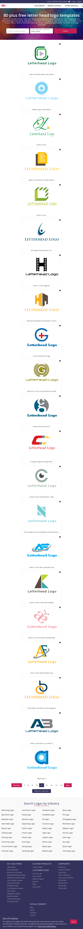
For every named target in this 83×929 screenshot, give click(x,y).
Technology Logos (69, 851)
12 (46, 785)
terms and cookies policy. (47, 926)
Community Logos (8, 842)
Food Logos (26, 842)
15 (61, 785)
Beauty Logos (6, 828)
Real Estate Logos (69, 823)
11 (42, 785)
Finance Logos (27, 833)
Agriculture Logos (8, 814)
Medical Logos (47, 851)
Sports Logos (67, 846)
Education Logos (27, 819)
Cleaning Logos (7, 837)
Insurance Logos (48, 823)
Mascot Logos (47, 842)
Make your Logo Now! (41, 791)
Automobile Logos (8, 823)
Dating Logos (26, 814)
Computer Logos (7, 851)
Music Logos (67, 810)
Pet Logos (66, 814)
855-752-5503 (63, 1)
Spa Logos (66, 842)
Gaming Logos (27, 846)
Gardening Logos (28, 851)
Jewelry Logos (47, 828)
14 (56, 785)
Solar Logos (67, 837)
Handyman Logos (48, 810)
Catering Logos (7, 833)
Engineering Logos (28, 823)
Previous (16, 785)
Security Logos (68, 833)
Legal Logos (46, 833)
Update (65, 31)
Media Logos (46, 846)
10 (37, 785)
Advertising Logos (8, 810)
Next (68, 785)
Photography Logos (69, 819)
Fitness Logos (26, 837)
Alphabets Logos (7, 819)
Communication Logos (9, 846)
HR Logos (45, 819)
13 (51, 785)
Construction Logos (28, 810)
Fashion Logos (27, 828)
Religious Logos (68, 828)
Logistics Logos (47, 837)
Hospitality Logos (48, 814)
